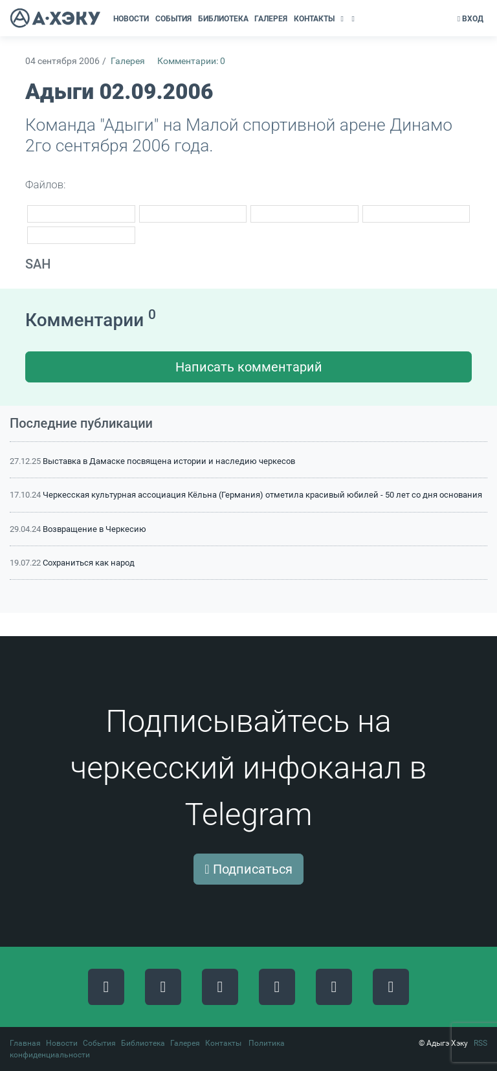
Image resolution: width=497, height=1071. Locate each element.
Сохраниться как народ (89, 563)
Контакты (223, 1043)
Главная (25, 1043)
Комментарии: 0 (191, 61)
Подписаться (248, 869)
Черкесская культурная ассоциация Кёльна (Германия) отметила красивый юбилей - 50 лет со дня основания (262, 495)
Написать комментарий (248, 367)
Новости (62, 1043)
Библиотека (143, 1043)
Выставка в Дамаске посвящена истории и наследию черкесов (169, 461)
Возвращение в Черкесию (94, 529)
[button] (343, 19)
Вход (470, 18)
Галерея (128, 61)
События (99, 1043)
